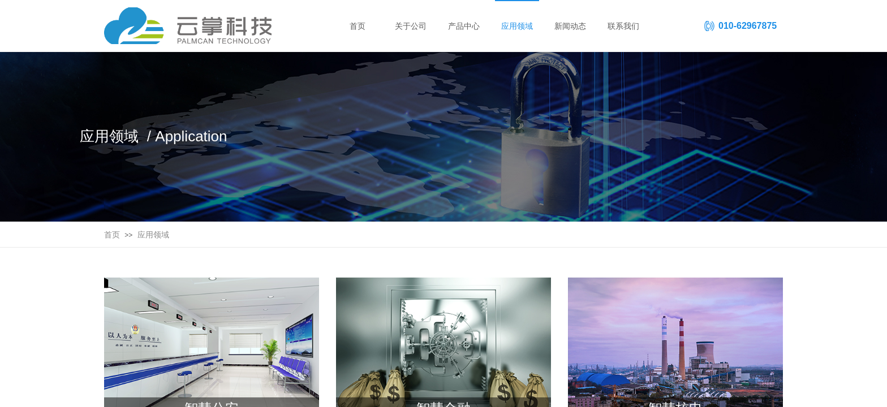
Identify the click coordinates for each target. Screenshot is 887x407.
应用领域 (153, 234)
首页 (112, 234)
